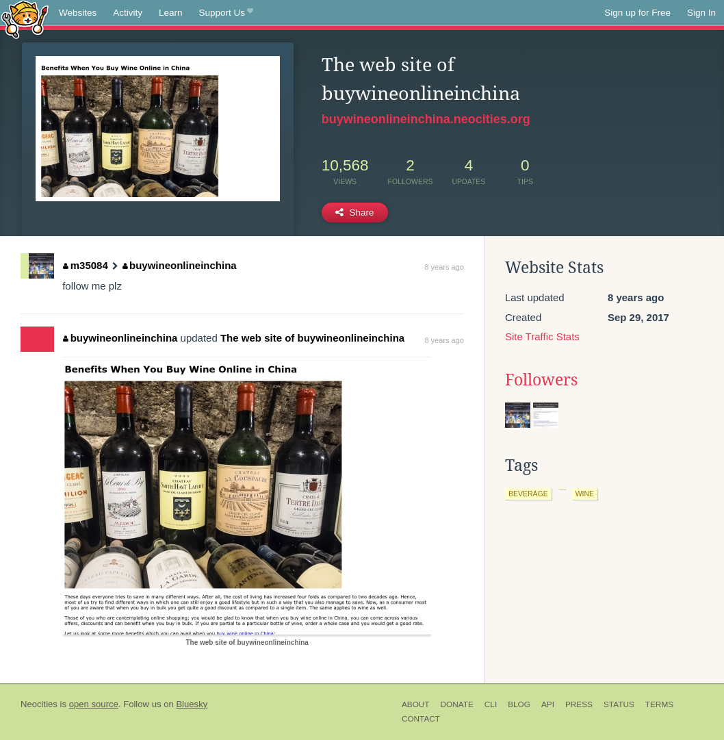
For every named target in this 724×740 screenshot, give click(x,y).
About (416, 704)
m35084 (85, 265)
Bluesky (191, 704)
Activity (127, 13)
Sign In (701, 13)
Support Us (226, 13)
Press (579, 704)
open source (93, 704)
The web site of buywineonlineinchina (312, 338)
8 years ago (443, 267)
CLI (490, 704)
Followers (541, 380)
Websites (77, 13)
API (547, 704)
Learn (171, 13)
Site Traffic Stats (542, 336)
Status (619, 704)
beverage (528, 493)
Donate (457, 704)
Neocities (39, 704)
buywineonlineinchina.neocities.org (426, 119)
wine (585, 493)
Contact (421, 719)
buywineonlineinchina (179, 265)
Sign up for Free (637, 13)
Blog (519, 704)
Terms (659, 704)
